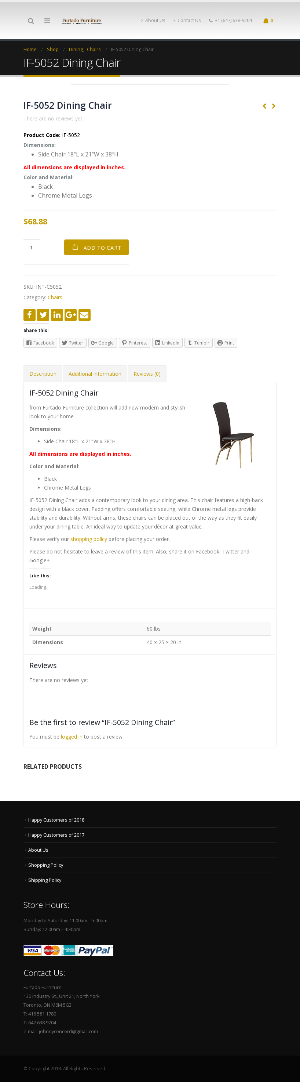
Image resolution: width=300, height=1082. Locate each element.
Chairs (55, 297)
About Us (153, 20)
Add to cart (102, 247)
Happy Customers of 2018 (56, 820)
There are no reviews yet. (53, 118)
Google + (71, 315)
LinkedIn (57, 315)
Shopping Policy (45, 865)
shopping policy (88, 538)
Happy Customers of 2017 (56, 835)
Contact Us (187, 20)
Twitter (43, 315)
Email (84, 315)
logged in (72, 736)
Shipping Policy (44, 880)
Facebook (29, 315)
